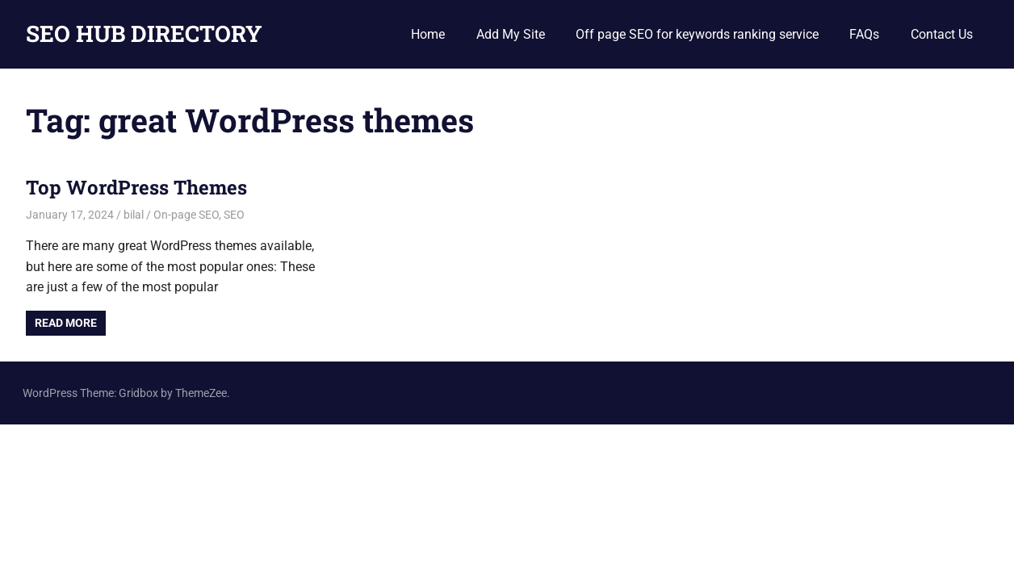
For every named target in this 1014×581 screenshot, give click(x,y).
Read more (66, 322)
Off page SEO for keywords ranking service (697, 34)
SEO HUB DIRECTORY (144, 33)
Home (428, 34)
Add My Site (510, 34)
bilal (134, 214)
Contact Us (942, 34)
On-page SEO (186, 214)
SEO (234, 214)
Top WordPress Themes (136, 187)
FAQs (864, 34)
